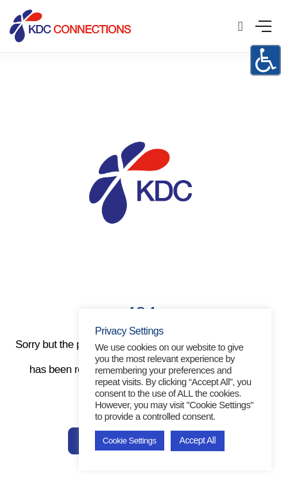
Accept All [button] (198, 440)
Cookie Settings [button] (130, 440)
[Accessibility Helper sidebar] (265, 60)
